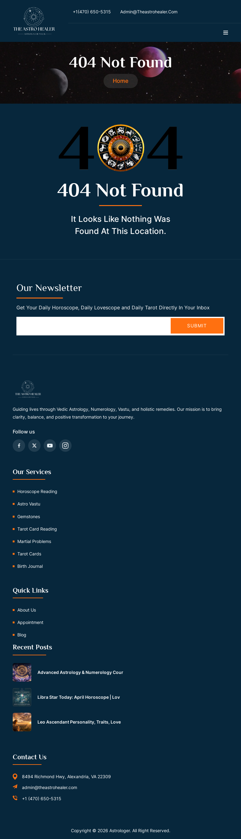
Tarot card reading (37, 529)
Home (121, 81)
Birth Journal (30, 566)
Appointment (30, 622)
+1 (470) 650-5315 (41, 798)
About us (26, 609)
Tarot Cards (29, 554)
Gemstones (28, 516)
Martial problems (34, 541)
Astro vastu (28, 504)
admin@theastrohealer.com (49, 787)
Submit (197, 326)
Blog (21, 635)
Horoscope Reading (37, 491)
